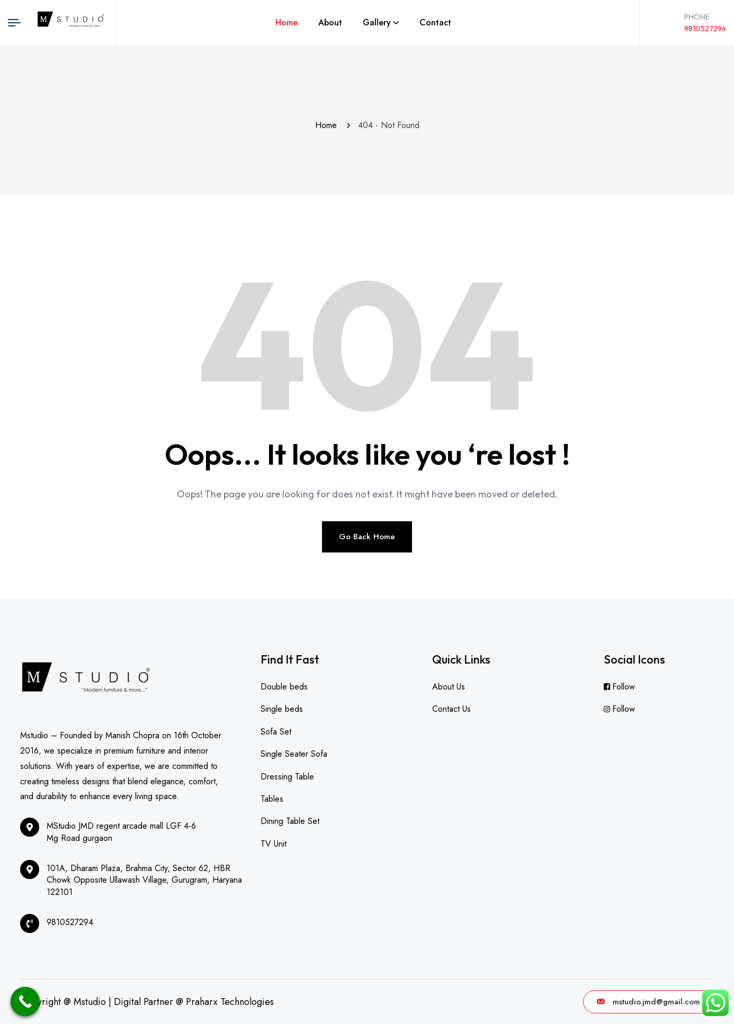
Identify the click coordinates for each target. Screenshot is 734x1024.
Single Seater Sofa (294, 754)
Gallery (377, 22)
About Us (448, 687)
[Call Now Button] (25, 1001)
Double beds (284, 687)
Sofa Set (276, 732)
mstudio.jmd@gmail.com (648, 1002)
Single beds (282, 709)
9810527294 (705, 28)
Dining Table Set (290, 821)
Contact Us (451, 709)
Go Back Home (367, 536)
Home (286, 22)
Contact (435, 22)
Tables (272, 799)
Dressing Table (287, 777)
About (330, 22)
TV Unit (274, 844)
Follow (623, 687)
